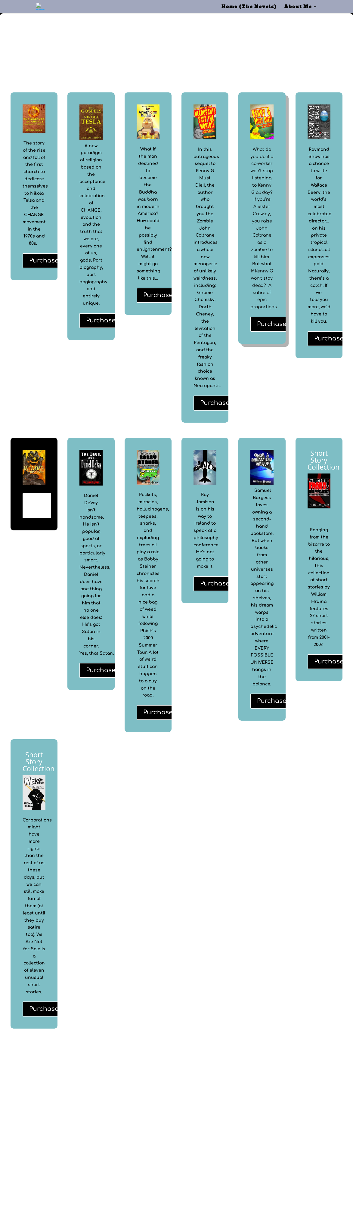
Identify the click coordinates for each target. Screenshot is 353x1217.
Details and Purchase (36, 505)
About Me (298, 7)
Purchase (43, 260)
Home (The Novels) (249, 7)
